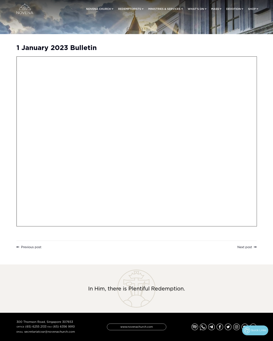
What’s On (196, 8)
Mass (215, 8)
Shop (252, 8)
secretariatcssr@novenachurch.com (49, 331)
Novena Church (98, 8)
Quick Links (255, 330)
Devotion (233, 8)
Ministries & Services (164, 8)
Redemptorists (129, 8)
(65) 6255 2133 (35, 326)
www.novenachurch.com (136, 326)
